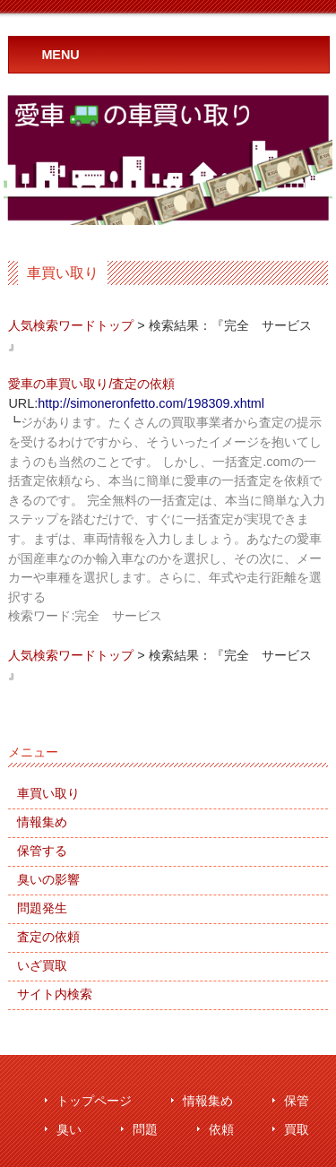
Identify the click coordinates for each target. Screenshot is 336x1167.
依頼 (221, 1130)
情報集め (208, 1101)
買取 (296, 1130)
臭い (69, 1130)
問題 (145, 1130)
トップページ (94, 1101)
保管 (296, 1101)
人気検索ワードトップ (71, 325)
